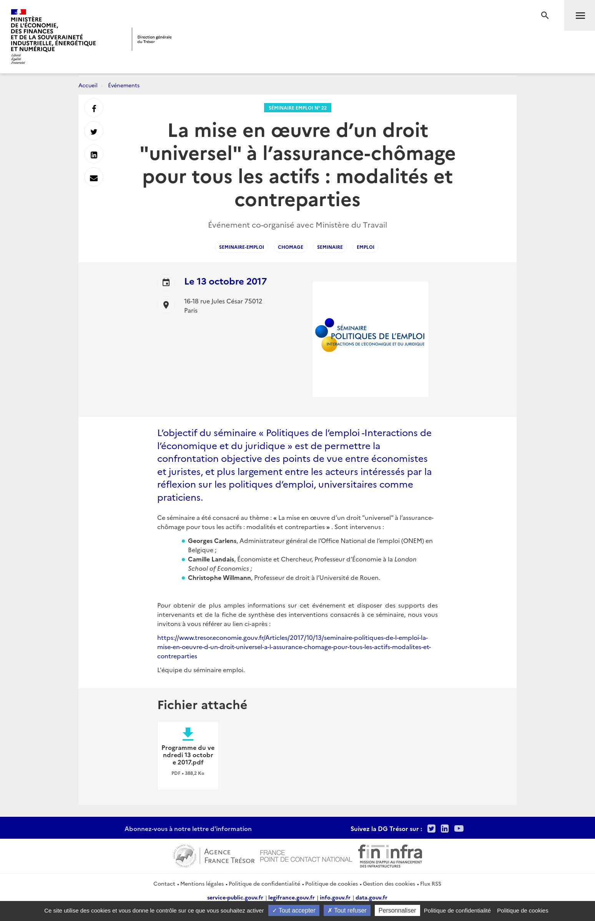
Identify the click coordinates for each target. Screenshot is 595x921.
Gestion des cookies (389, 883)
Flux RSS (430, 883)
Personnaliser (397, 910)
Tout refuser (347, 910)
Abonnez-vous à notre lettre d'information (188, 828)
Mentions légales (202, 883)
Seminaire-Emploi (241, 246)
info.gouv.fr (335, 897)
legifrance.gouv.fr (291, 897)
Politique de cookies (331, 883)
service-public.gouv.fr (235, 897)
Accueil (88, 85)
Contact (164, 883)
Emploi (365, 246)
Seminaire (330, 246)
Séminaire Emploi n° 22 (298, 107)
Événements (124, 85)
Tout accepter (294, 910)
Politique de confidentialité (264, 883)
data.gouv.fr (371, 897)
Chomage (290, 246)
